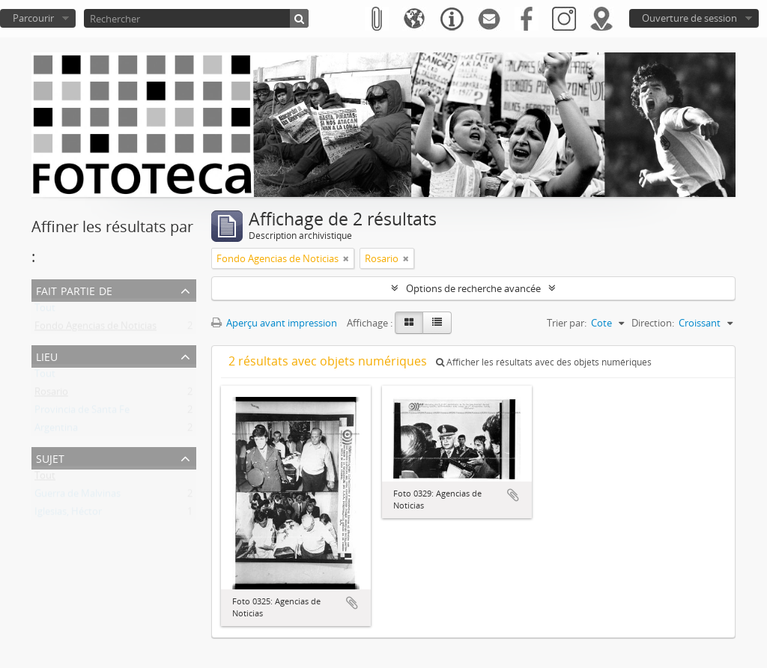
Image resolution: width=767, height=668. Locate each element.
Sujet (50, 457)
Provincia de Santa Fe (82, 412)
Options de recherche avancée (473, 288)
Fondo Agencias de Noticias (95, 328)
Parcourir (33, 18)
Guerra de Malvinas (77, 496)
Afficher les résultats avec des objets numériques (544, 362)
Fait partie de (74, 289)
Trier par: (566, 323)
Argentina (56, 430)
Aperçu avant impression (274, 323)
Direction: (652, 323)
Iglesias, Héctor (68, 514)
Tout (44, 311)
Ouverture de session (689, 18)
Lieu (47, 355)
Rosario (51, 394)
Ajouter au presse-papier (352, 602)
